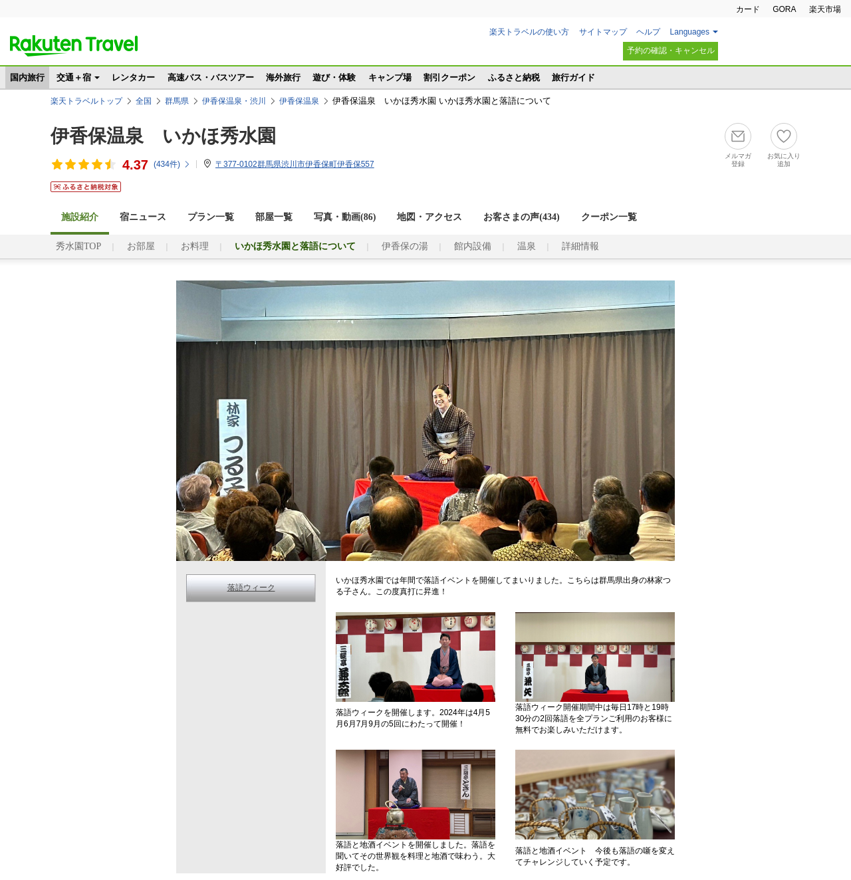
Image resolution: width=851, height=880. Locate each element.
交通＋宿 (74, 77)
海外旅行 (283, 77)
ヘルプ (648, 32)
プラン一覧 (210, 217)
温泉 (526, 246)
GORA (784, 9)
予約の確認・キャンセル (671, 50)
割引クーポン (449, 77)
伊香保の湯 (405, 246)
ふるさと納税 (514, 77)
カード (748, 9)
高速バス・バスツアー (211, 77)
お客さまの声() (521, 217)
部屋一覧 (274, 217)
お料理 (195, 246)
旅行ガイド (573, 77)
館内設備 (472, 246)
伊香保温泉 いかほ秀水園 (163, 136)
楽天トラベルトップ (86, 101)
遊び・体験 (334, 77)
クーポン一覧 (609, 217)
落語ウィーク (251, 587)
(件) (172, 164)
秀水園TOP (78, 246)
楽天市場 (825, 9)
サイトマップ (603, 32)
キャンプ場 (390, 77)
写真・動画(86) (345, 217)
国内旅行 (27, 77)
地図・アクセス (429, 217)
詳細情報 (580, 246)
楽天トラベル (74, 45)
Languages (689, 32)
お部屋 (141, 246)
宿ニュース (143, 217)
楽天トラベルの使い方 (529, 32)
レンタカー (133, 77)
